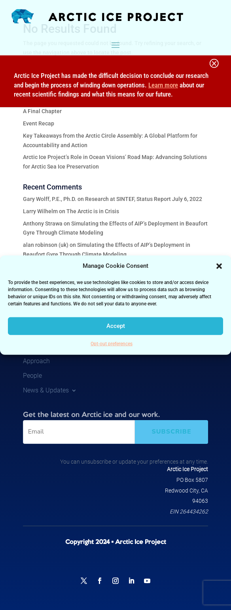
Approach (36, 361)
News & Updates (46, 390)
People (32, 375)
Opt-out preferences (112, 344)
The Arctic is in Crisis (92, 211)
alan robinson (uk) (45, 245)
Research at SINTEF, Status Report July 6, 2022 (143, 199)
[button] (219, 266)
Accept (115, 326)
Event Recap (38, 123)
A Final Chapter (42, 111)
